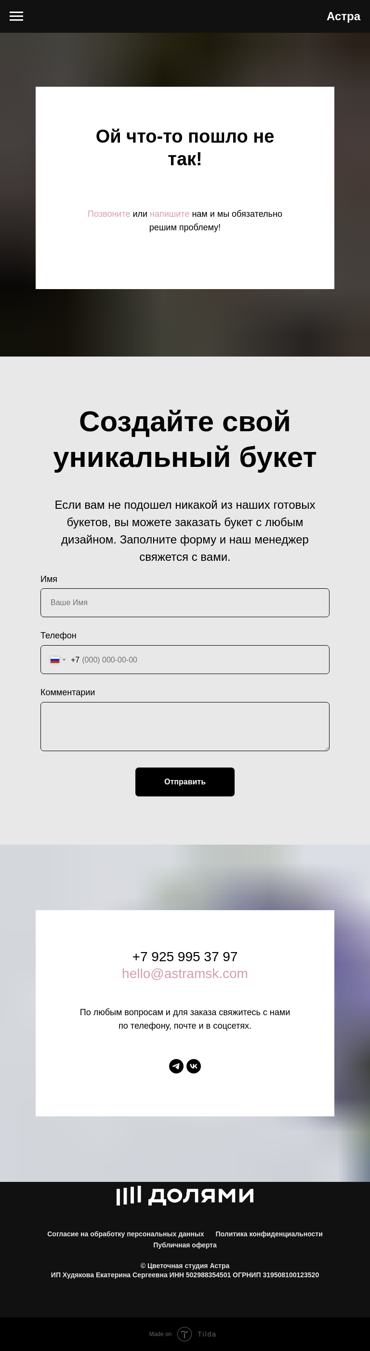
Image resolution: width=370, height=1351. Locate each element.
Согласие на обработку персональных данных (125, 1234)
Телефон (58, 635)
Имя (48, 579)
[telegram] (176, 1066)
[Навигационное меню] (16, 16)
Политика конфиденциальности (268, 1234)
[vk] (193, 1066)
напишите (169, 214)
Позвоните (109, 214)
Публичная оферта (185, 1245)
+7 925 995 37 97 (185, 956)
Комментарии (67, 692)
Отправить (185, 782)
